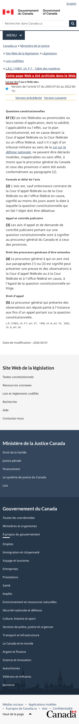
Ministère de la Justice (35, 46)
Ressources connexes (17, 385)
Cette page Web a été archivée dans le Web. (41, 75)
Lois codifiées (15, 61)
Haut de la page (17, 714)
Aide (6, 410)
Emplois (8, 544)
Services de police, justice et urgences (28, 627)
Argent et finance (14, 652)
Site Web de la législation (22, 53)
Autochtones (11, 668)
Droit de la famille (14, 452)
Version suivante (55, 98)
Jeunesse (9, 685)
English (71, 4)
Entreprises (10, 569)
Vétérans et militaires (17, 677)
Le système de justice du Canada (24, 477)
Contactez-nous (13, 418)
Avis (44, 708)
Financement (11, 469)
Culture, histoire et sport (19, 619)
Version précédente (28, 98)
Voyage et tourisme (16, 561)
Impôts (7, 594)
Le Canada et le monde (18, 643)
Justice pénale (12, 461)
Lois (5, 485)
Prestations (10, 577)
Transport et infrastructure (21, 635)
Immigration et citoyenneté (21, 552)
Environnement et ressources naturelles (30, 602)
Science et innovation (17, 660)
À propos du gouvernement (21, 534)
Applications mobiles (42, 704)
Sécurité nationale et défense (22, 610)
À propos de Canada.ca (21, 708)
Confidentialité (62, 708)
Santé (6, 585)
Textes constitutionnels (18, 377)
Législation (49, 53)
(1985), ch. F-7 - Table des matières (33, 68)
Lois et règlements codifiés (21, 393)
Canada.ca (10, 46)
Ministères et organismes (20, 526)
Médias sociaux (13, 704)
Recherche (10, 402)
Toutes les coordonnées (19, 518)
